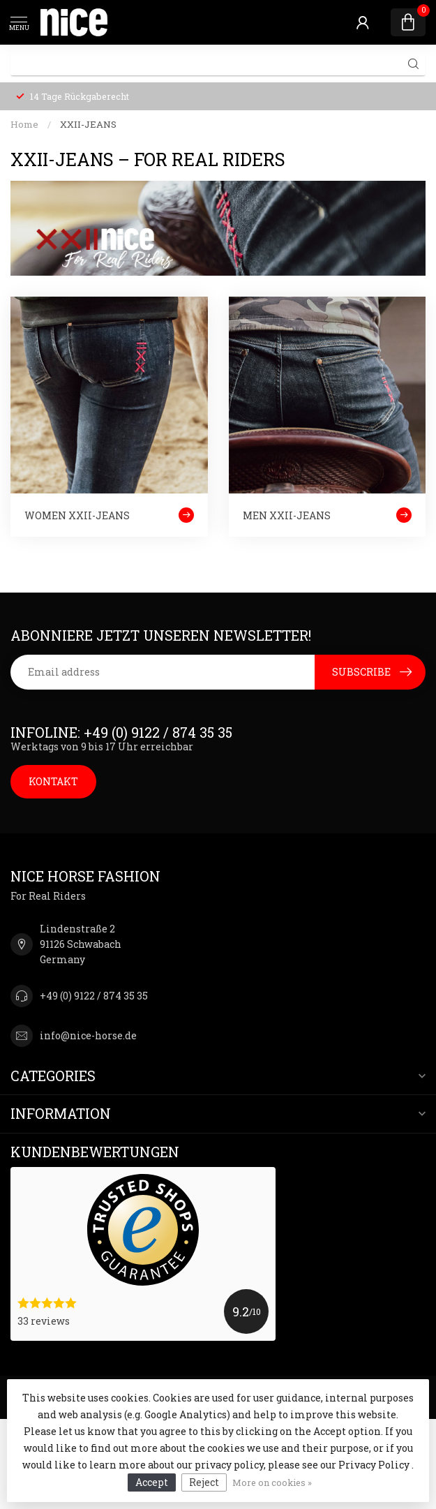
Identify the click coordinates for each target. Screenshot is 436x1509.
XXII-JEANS (88, 124)
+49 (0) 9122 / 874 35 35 (94, 995)
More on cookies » (272, 1482)
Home (24, 124)
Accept (151, 1482)
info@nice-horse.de (88, 1035)
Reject (204, 1482)
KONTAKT (53, 781)
